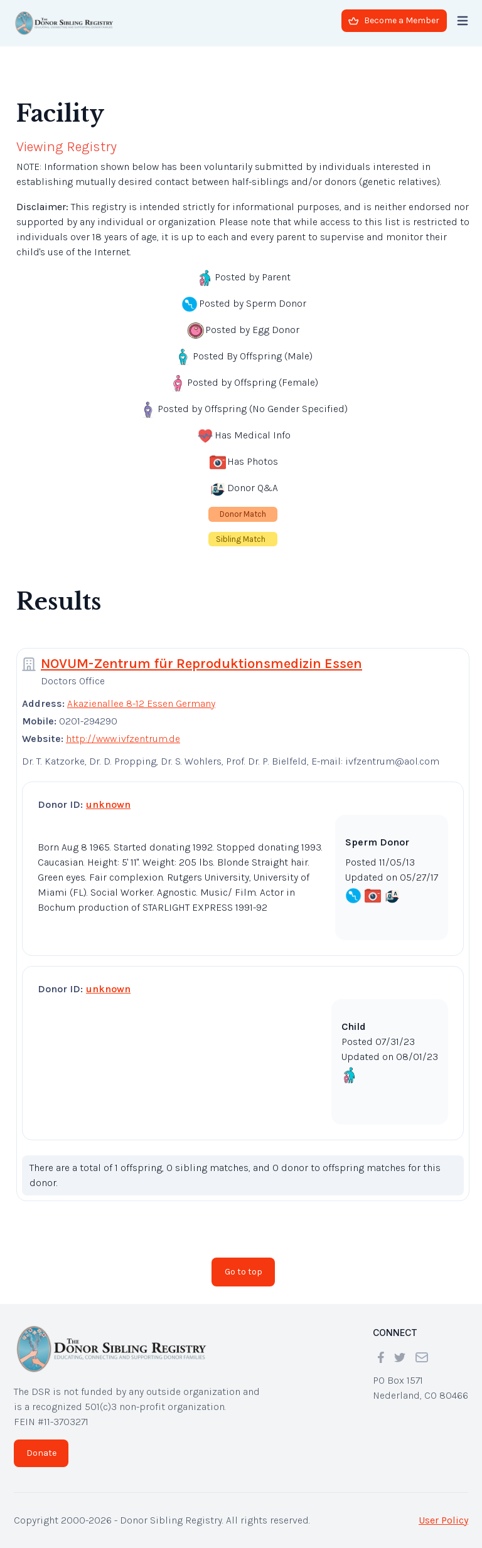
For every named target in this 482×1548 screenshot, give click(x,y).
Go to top (243, 1271)
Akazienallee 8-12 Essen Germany (141, 703)
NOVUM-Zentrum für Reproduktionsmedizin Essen (201, 663)
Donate (41, 1453)
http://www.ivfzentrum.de (123, 739)
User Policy (443, 1520)
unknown (108, 804)
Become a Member (393, 20)
